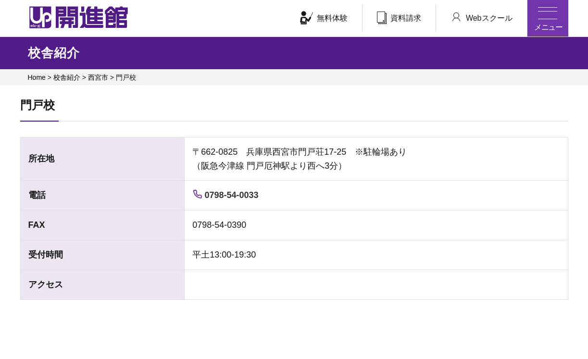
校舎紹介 (66, 77)
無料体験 (324, 18)
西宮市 (98, 77)
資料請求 (399, 18)
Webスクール (481, 17)
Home (37, 77)
